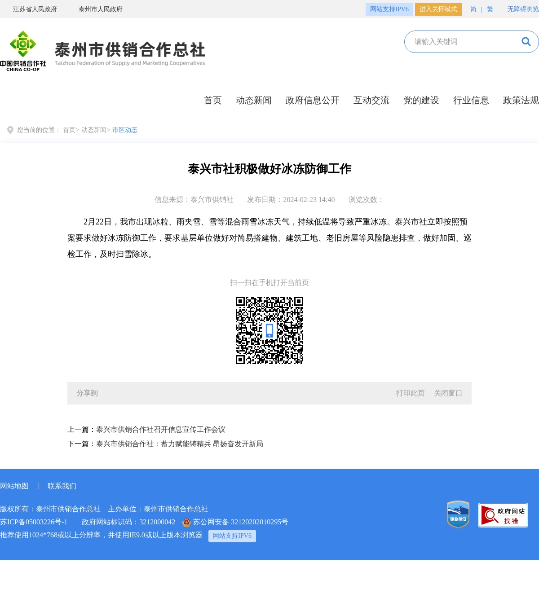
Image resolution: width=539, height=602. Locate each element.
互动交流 (371, 100)
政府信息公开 (313, 100)
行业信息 (471, 100)
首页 (213, 100)
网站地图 (14, 486)
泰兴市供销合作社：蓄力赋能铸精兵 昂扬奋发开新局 (179, 444)
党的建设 (421, 100)
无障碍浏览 (519, 8)
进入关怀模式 (438, 9)
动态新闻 (254, 100)
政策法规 (521, 100)
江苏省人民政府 (28, 9)
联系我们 (62, 486)
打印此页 (410, 393)
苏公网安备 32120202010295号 (235, 522)
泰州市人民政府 (94, 9)
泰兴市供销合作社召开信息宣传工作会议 (160, 429)
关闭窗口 (448, 393)
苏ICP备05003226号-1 (33, 522)
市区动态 (124, 130)
